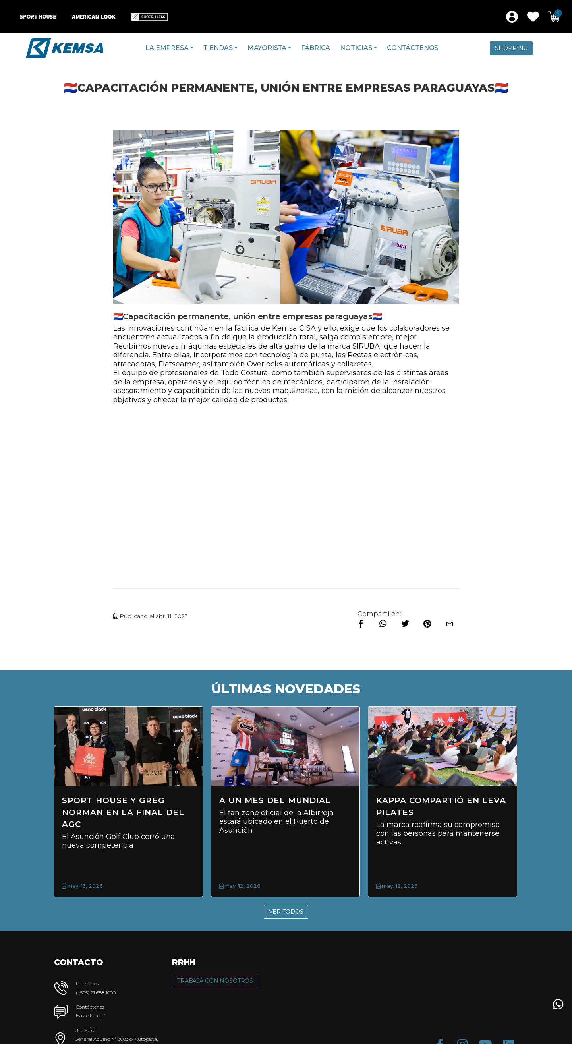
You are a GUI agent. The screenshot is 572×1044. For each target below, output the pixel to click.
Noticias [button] (356, 48)
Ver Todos (286, 911)
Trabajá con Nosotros (215, 980)
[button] (533, 17)
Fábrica (315, 48)
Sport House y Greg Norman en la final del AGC (259, 812)
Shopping (511, 48)
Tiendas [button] (218, 48)
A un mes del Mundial (410, 800)
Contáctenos (412, 48)
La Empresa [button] (166, 48)
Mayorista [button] (267, 48)
